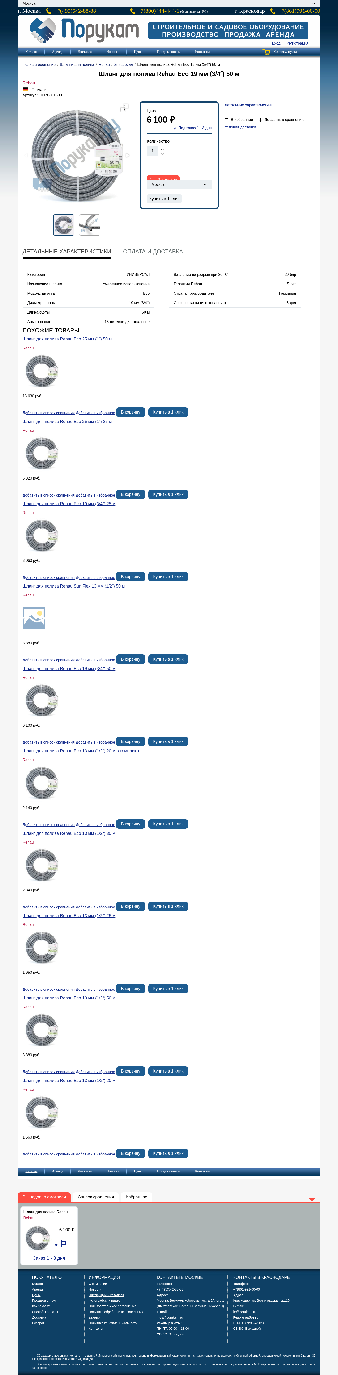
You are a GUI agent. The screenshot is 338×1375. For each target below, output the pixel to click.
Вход (276, 43)
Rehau (104, 64)
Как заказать (41, 1306)
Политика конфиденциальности (113, 1323)
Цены (138, 52)
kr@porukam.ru (244, 1312)
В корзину (130, 412)
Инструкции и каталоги (106, 1295)
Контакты (202, 52)
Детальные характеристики (248, 105)
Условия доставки (240, 127)
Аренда (57, 52)
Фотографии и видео (105, 1300)
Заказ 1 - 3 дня (49, 1258)
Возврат (38, 1323)
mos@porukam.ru (170, 1317)
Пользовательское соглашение (113, 1306)
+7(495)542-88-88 (75, 11)
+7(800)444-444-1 (158, 11)
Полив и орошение (39, 64)
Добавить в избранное (95, 413)
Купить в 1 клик (164, 198)
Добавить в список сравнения (49, 413)
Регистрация (297, 43)
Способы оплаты (45, 1312)
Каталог (32, 52)
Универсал (123, 64)
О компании (98, 1284)
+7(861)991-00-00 (299, 11)
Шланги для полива (77, 64)
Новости (113, 52)
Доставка (85, 52)
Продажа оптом (168, 52)
